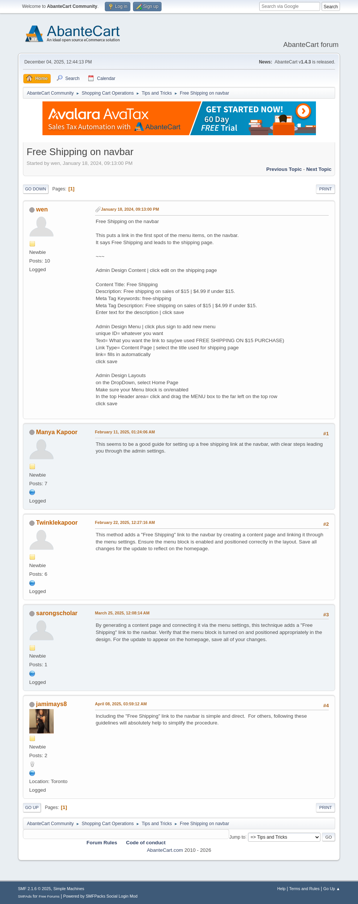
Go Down (35, 189)
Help (281, 888)
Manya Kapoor (56, 432)
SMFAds (25, 896)
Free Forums (49, 896)
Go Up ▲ (331, 888)
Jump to (237, 836)
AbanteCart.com (165, 850)
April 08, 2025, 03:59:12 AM (121, 704)
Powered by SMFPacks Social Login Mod (100, 896)
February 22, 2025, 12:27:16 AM (125, 522)
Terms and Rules (304, 888)
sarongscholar (56, 613)
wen (42, 209)
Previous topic (284, 169)
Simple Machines (68, 888)
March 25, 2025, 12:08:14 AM (122, 613)
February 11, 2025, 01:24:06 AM (125, 432)
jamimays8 (51, 704)
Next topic (318, 169)
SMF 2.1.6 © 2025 (34, 888)
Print (325, 189)
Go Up (32, 807)
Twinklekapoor (57, 522)
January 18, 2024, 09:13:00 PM (130, 209)
